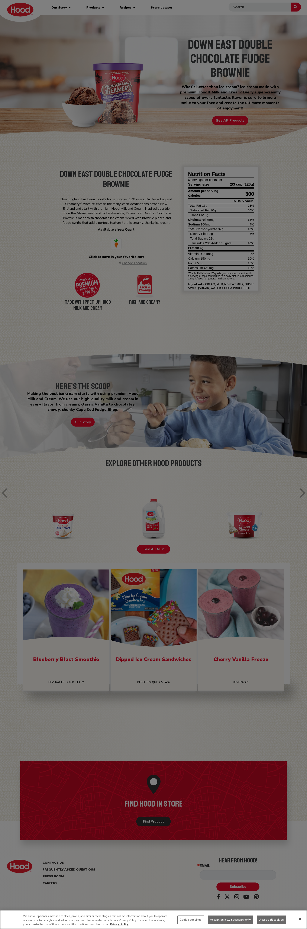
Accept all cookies (271, 920)
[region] (153, 919)
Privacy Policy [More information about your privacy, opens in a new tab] (119, 924)
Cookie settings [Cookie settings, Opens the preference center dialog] (190, 920)
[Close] (300, 919)
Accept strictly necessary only (230, 920)
